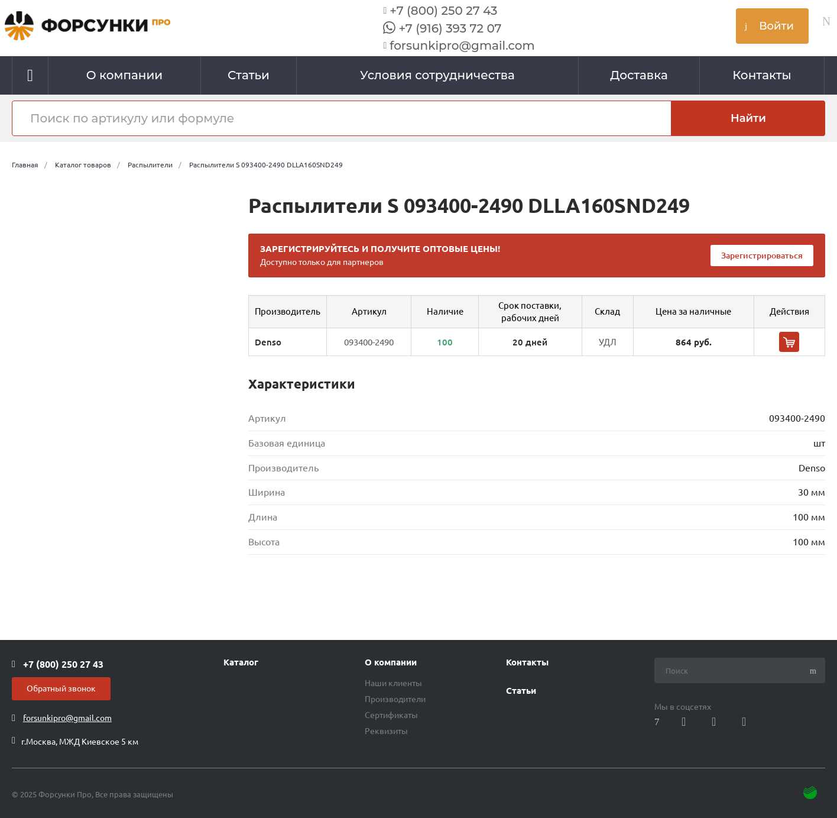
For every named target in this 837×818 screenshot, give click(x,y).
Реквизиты (386, 731)
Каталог (240, 662)
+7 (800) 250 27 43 (443, 11)
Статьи (521, 691)
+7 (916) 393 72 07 (449, 28)
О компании (391, 662)
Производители (395, 699)
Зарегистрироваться (762, 255)
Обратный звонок (61, 688)
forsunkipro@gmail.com (462, 45)
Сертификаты (391, 715)
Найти (748, 118)
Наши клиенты (393, 683)
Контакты (527, 662)
